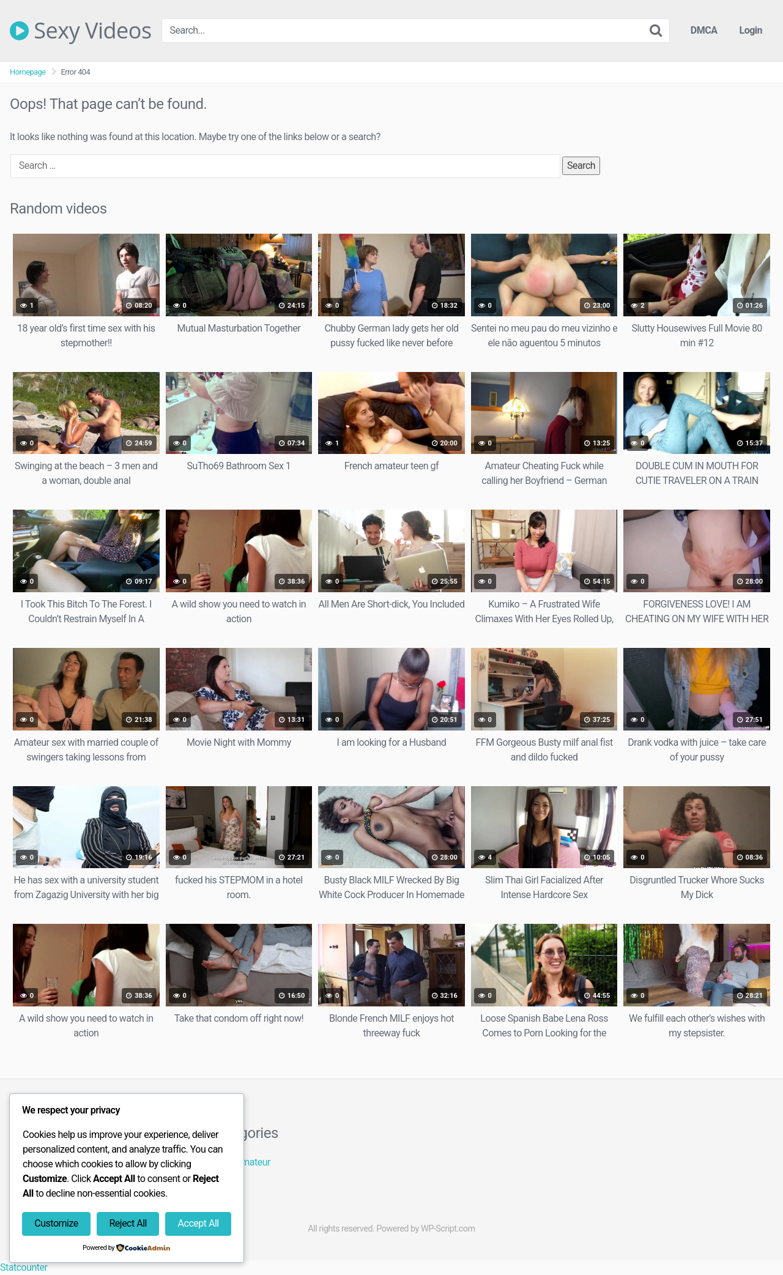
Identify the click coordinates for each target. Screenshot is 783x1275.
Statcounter (23, 1267)
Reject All (127, 1223)
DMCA (704, 30)
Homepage (28, 71)
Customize (56, 1223)
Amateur (252, 1162)
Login (750, 30)
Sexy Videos (81, 31)
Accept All (198, 1223)
